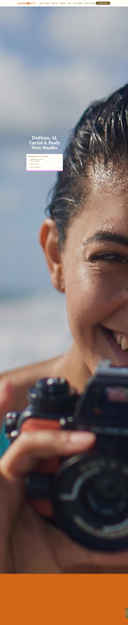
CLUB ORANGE (77, 3)
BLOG (69, 3)
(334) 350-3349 (34, 164)
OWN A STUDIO (89, 3)
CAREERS (62, 3)
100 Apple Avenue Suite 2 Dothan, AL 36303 (37, 160)
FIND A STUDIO (45, 3)
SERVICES (54, 3)
